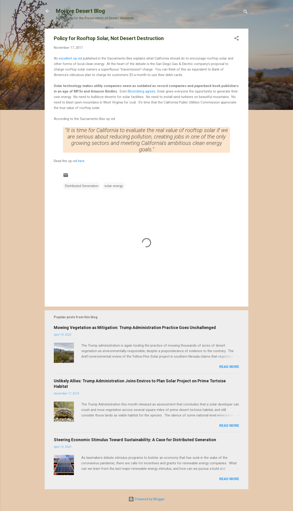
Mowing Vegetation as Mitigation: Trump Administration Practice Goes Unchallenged (135, 327)
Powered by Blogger (146, 499)
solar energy (113, 186)
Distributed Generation (81, 186)
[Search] (245, 12)
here (81, 161)
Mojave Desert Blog (80, 11)
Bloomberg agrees (141, 91)
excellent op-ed (71, 58)
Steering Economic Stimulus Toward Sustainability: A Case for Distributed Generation (135, 439)
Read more (229, 367)
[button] (236, 39)
